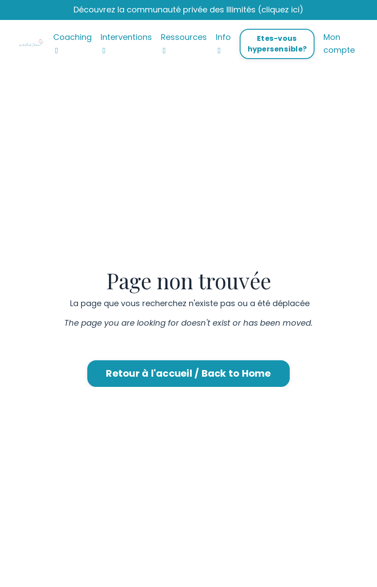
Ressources (184, 43)
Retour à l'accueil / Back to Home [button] (188, 373)
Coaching (72, 43)
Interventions (126, 43)
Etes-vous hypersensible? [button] (277, 43)
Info (223, 43)
